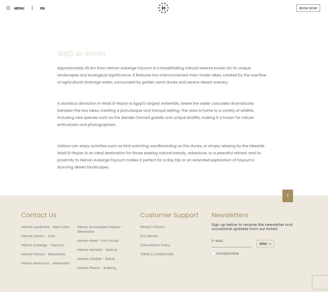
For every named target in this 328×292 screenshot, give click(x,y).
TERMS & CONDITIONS (157, 254)
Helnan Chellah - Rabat (96, 259)
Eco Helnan (149, 236)
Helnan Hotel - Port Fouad (98, 240)
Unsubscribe (225, 253)
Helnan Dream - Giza (38, 236)
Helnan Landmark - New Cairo (45, 227)
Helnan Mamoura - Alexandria (45, 263)
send (265, 244)
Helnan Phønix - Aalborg (96, 268)
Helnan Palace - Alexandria (43, 254)
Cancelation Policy (155, 245)
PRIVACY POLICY (152, 227)
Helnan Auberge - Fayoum (42, 245)
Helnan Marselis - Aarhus (97, 250)
